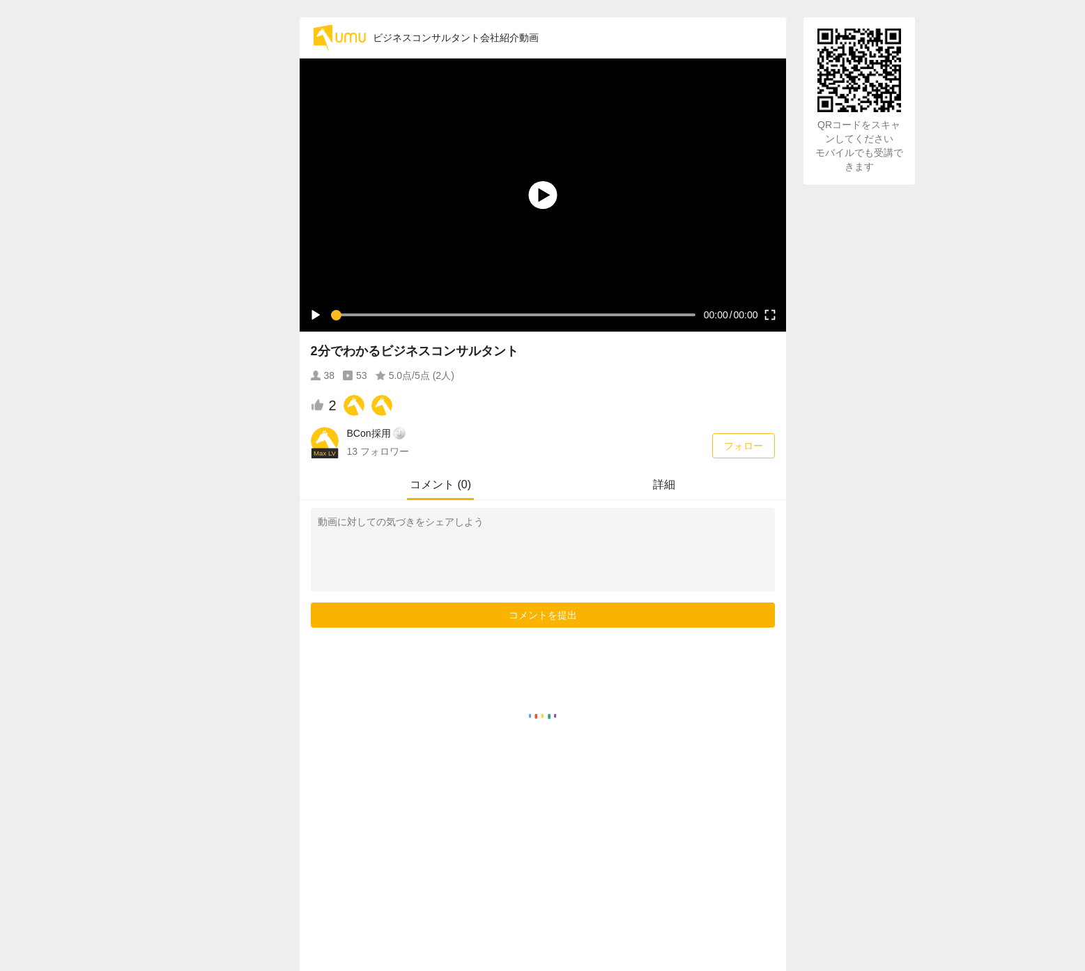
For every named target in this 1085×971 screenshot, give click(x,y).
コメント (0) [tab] (440, 484)
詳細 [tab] (664, 484)
